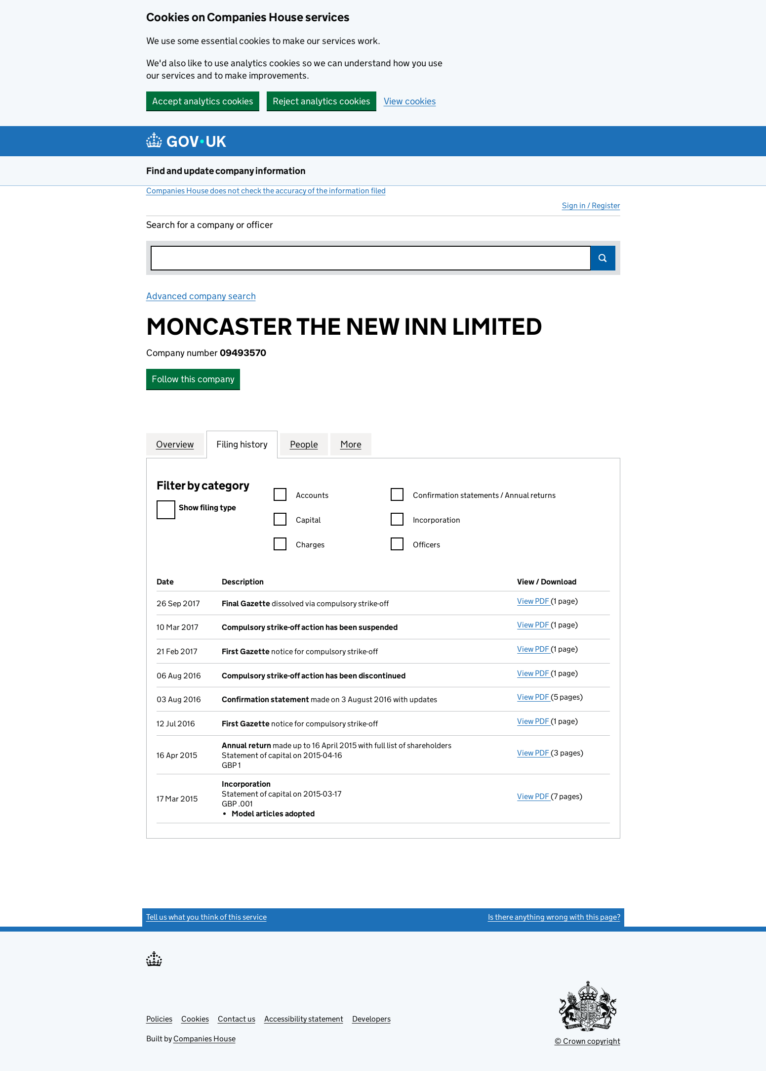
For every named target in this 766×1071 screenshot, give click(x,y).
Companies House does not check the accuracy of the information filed (266, 190)
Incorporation (425, 521)
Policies (159, 1019)
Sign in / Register (591, 205)
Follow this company (193, 379)
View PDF (534, 601)
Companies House (204, 1038)
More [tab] (351, 444)
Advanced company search (201, 296)
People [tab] (304, 444)
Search (603, 258)
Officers (415, 546)
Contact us (236, 1019)
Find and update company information (226, 171)
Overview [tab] (175, 444)
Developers (371, 1019)
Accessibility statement (303, 1019)
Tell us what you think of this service (206, 917)
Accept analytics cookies (202, 101)
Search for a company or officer (209, 224)
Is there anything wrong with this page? (554, 917)
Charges (299, 546)
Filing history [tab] (242, 444)
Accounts (301, 497)
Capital (297, 521)
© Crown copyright (587, 1041)
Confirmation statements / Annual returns (473, 497)
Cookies (195, 1019)
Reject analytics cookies (321, 101)
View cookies (410, 101)
